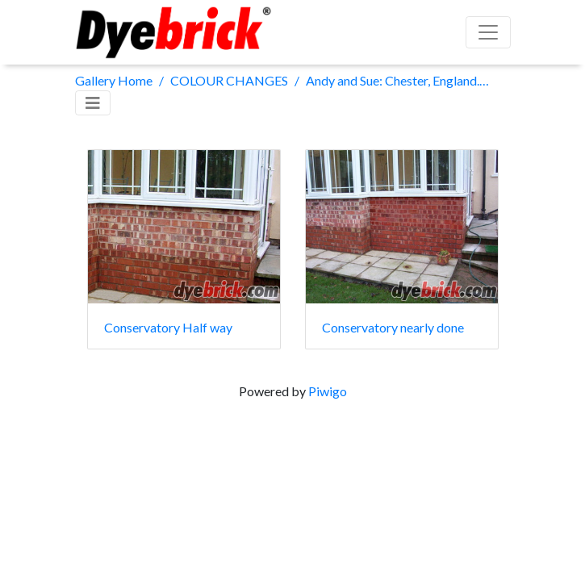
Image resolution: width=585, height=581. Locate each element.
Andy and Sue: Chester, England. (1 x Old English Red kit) (398, 80)
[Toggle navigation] (93, 102)
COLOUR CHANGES (229, 80)
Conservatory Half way (168, 327)
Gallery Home (114, 80)
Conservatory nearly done (393, 327)
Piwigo (327, 391)
